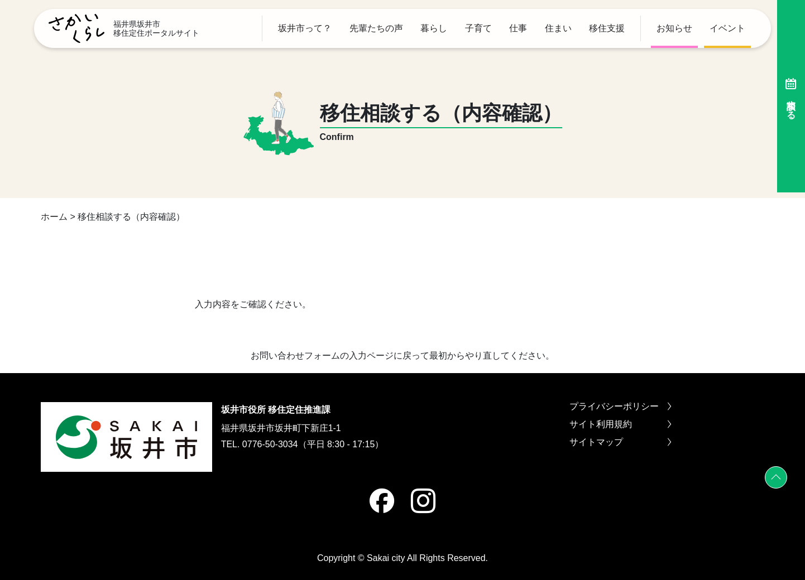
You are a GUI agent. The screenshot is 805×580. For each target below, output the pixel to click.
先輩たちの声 (376, 28)
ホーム (54, 216)
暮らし (433, 28)
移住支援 (607, 28)
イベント (727, 28)
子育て (478, 28)
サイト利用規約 (620, 424)
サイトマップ (620, 442)
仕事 (518, 28)
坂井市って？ (305, 28)
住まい (558, 28)
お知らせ (674, 28)
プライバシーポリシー (620, 406)
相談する (791, 96)
